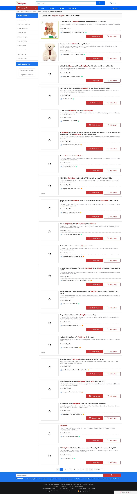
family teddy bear (32, 479)
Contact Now (94, 36)
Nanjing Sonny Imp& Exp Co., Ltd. (71, 188)
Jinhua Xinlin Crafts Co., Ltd (69, 303)
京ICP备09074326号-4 (84, 491)
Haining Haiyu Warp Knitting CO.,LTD (72, 256)
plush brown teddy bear (24, 24)
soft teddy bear (22, 45)
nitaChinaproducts (67, 98)
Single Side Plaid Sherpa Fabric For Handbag (78, 315)
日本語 (75, 486)
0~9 (94, 488)
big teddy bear (81, 479)
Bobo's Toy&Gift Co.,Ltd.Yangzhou (71, 76)
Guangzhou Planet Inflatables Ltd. (71, 392)
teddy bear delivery (92, 479)
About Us (62, 484)
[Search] (102, 469)
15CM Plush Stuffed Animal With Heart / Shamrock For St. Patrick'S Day (86, 178)
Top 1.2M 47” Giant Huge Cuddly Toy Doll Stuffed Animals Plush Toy (85, 88)
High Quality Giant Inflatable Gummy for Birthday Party (82, 381)
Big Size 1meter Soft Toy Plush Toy (74, 44)
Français (55, 486)
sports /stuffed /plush (78, 224)
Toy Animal (33, 11)
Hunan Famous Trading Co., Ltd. (71, 144)
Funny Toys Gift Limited (68, 166)
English (115, 8)
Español (70, 486)
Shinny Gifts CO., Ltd (67, 458)
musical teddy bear (114, 479)
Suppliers (61, 8)
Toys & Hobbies (25, 11)
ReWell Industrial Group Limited (71, 212)
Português (81, 486)
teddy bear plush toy (23, 20)
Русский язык (63, 486)
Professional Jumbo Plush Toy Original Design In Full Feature (83, 403)
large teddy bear (70, 479)
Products (51, 8)
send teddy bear (22, 54)
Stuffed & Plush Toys (43, 11)
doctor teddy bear (44, 479)
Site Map (79, 484)
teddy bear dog (22, 32)
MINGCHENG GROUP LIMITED (70, 347)
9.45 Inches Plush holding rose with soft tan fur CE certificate (83, 22)
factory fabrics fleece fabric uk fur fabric (76, 246)
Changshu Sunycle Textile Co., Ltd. (71, 325)
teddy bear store (22, 58)
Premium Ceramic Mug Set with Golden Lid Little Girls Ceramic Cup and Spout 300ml (90, 269)
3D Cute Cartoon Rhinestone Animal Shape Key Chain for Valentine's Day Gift (88, 448)
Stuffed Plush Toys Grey (76, 110)
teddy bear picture (22, 41)
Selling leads (72, 8)
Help (74, 484)
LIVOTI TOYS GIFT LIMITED (69, 121)
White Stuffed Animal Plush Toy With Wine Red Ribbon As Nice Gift (86, 66)
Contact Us (69, 484)
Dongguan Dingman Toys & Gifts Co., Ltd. (73, 32)
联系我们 (91, 484)
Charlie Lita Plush (71, 156)
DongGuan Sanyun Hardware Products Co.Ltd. (74, 370)
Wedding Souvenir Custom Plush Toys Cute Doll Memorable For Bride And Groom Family (89, 292)
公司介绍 (85, 484)
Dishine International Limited (70, 436)
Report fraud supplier (26, 70)
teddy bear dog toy (23, 37)
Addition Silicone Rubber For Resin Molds (77, 337)
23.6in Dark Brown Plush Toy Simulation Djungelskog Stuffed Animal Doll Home (89, 201)
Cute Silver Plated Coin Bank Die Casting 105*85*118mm (82, 359)
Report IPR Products (27, 75)
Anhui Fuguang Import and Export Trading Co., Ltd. (76, 280)
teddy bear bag (103, 479)
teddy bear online (22, 50)
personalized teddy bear (57, 479)
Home (42, 8)
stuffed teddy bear (22, 28)
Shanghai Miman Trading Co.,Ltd (71, 234)
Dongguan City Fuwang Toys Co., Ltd (72, 414)
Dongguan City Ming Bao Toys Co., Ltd (72, 54)
